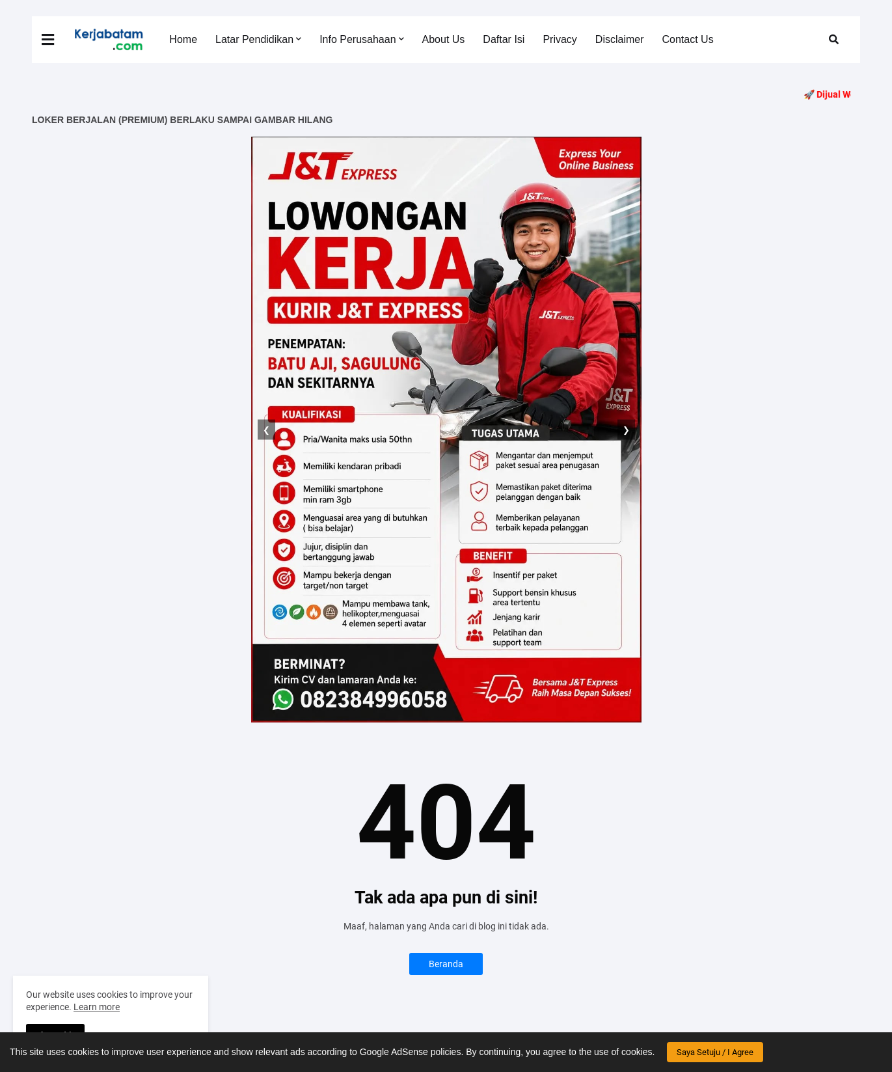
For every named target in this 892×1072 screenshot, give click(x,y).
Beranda (446, 964)
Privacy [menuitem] (559, 39)
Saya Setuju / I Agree (715, 1052)
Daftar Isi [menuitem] (503, 39)
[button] (56, 40)
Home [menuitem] (183, 39)
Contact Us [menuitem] (688, 39)
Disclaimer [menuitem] (619, 39)
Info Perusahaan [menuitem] (357, 39)
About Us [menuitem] (443, 39)
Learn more (97, 1007)
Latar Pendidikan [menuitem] (254, 39)
